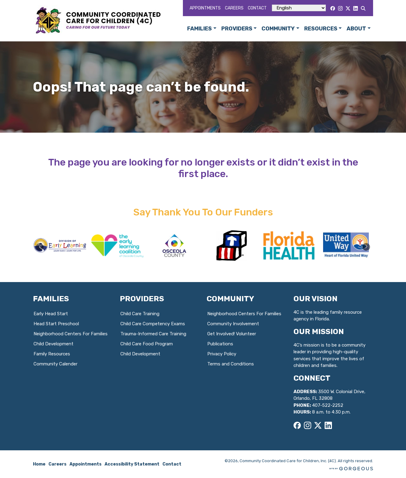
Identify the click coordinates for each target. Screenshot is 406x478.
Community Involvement (233, 323)
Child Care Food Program (146, 344)
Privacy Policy (221, 354)
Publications (220, 344)
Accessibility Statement (132, 464)
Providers (236, 28)
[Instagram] (340, 8)
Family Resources (52, 354)
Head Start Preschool (56, 323)
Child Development (53, 344)
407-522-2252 (327, 405)
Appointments (205, 8)
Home (39, 464)
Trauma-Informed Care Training (153, 334)
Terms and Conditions (230, 364)
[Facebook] (332, 8)
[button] (366, 247)
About (356, 28)
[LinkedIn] (355, 8)
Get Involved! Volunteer (231, 334)
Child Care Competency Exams (152, 323)
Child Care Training (139, 313)
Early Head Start (51, 313)
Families (199, 28)
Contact (257, 8)
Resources (320, 28)
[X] (348, 8)
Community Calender (55, 364)
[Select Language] (299, 8)
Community (278, 28)
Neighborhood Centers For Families (71, 334)
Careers (234, 8)
